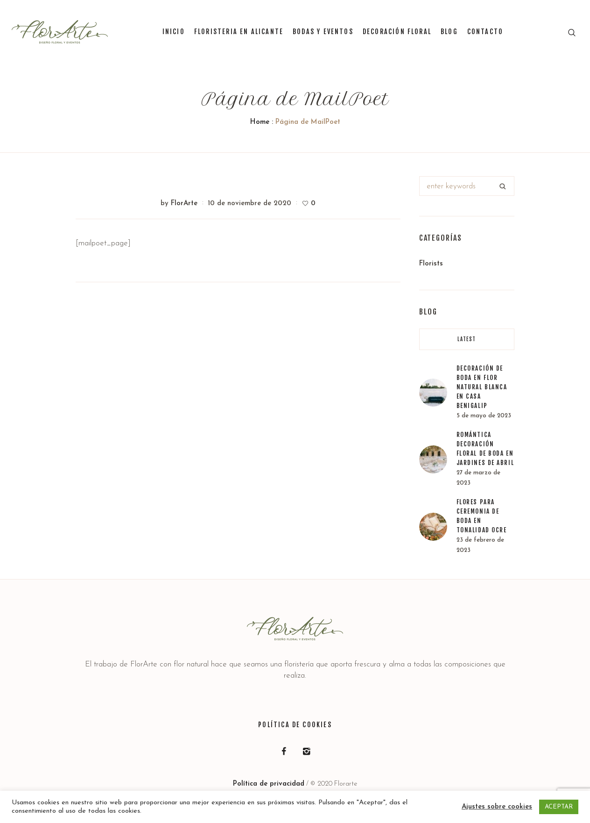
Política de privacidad (268, 783)
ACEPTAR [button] (559, 807)
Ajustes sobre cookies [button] (497, 806)
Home (259, 122)
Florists (431, 263)
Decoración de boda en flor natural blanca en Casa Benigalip (482, 387)
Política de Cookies (295, 725)
